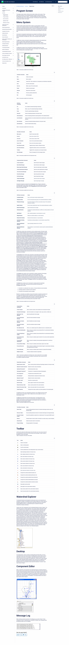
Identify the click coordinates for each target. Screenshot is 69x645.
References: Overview (6, 22)
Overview (26, 6)
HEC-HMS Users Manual (9, 1)
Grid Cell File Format (5, 57)
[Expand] (13, 8)
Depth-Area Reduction (5, 49)
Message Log (60, 12)
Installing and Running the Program (6, 10)
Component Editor (60, 11)
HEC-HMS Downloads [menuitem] (48, 1)
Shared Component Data (6, 27)
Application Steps (5, 20)
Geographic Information (5, 31)
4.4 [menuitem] (55, 1)
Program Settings (5, 16)
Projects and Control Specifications (5, 25)
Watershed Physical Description (7, 29)
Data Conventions (5, 18)
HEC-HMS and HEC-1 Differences (7, 59)
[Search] (62, 2)
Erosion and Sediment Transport (7, 53)
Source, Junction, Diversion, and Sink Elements (7, 39)
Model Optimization (5, 45)
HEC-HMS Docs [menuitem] (41, 1)
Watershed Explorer (61, 8)
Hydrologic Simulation (5, 43)
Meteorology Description (6, 41)
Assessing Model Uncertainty (6, 51)
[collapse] (13, 13)
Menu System (60, 6)
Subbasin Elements (5, 33)
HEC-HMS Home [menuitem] (35, 1)
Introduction (4, 8)
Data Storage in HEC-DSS (6, 55)
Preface (3, 6)
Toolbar (59, 7)
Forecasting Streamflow (5, 47)
